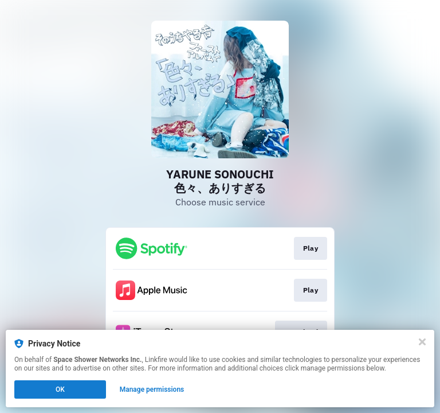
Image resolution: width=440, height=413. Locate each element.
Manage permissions (152, 389)
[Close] (422, 342)
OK (60, 389)
